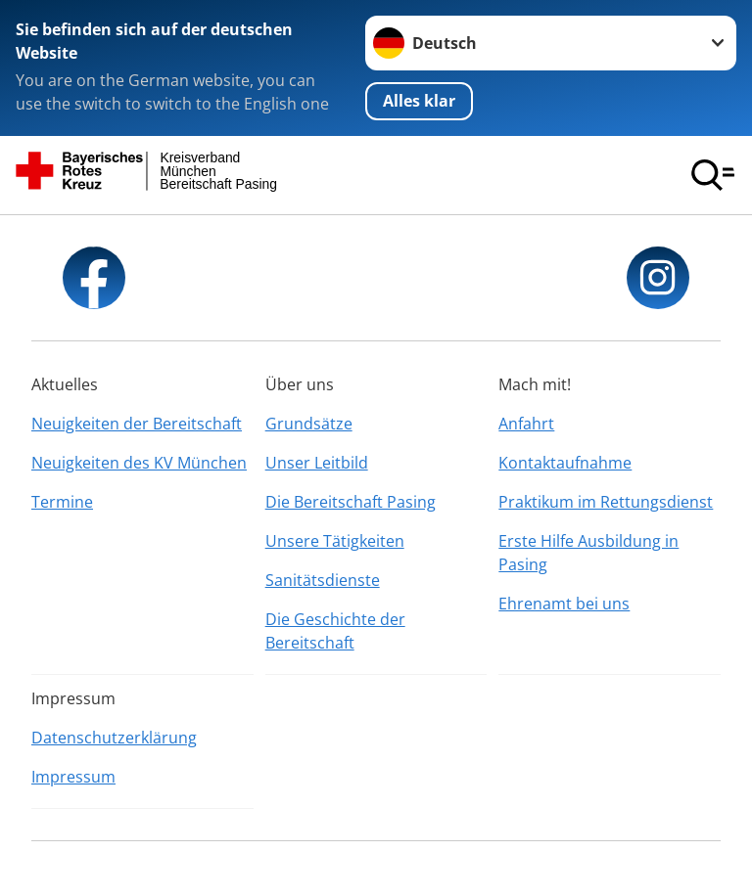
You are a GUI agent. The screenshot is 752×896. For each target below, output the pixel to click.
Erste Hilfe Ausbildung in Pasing (588, 552)
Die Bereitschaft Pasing (350, 502)
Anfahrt (526, 423)
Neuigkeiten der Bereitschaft (136, 423)
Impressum (73, 776)
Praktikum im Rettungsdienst (605, 502)
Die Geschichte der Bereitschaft (335, 630)
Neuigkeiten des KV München (139, 462)
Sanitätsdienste (322, 580)
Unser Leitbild (316, 462)
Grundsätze (308, 423)
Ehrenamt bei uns (564, 603)
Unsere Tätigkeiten (334, 541)
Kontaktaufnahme (565, 462)
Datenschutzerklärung (114, 737)
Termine (62, 502)
